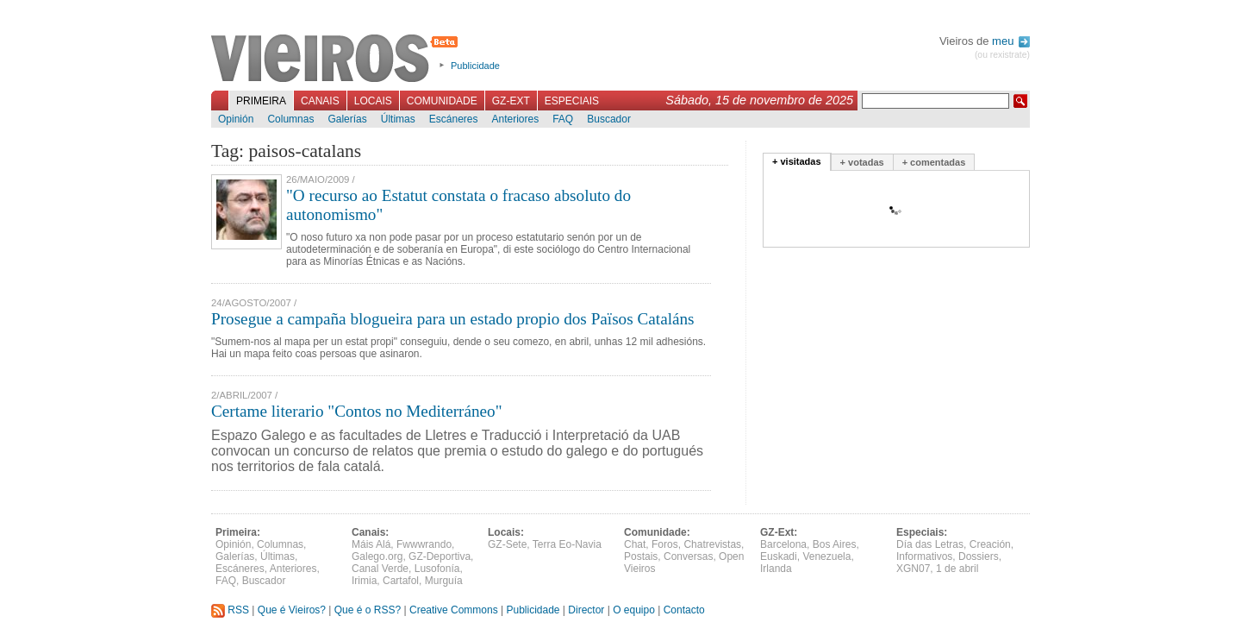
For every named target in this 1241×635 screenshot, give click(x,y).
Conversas (688, 556)
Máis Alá (371, 544)
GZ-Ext (511, 101)
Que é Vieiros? (292, 610)
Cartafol (401, 581)
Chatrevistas (712, 544)
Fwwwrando (424, 544)
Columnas (290, 119)
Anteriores (515, 119)
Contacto (684, 610)
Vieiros (337, 60)
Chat (634, 544)
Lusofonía (437, 569)
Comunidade (442, 101)
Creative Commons (453, 610)
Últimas (398, 119)
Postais (641, 556)
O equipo (634, 610)
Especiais (572, 101)
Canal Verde (380, 569)
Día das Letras (929, 544)
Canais (320, 101)
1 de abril (957, 569)
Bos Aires (835, 544)
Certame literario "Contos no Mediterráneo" (356, 411)
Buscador (609, 119)
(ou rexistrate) (1002, 55)
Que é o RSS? (367, 610)
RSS (230, 610)
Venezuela (826, 556)
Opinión (235, 119)
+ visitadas (796, 161)
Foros (665, 544)
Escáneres (453, 119)
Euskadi (778, 556)
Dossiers (978, 556)
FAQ (562, 119)
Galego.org (377, 556)
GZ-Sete (507, 544)
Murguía (444, 581)
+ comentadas (934, 162)
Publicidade (475, 65)
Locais (373, 101)
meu (1011, 41)
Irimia (364, 581)
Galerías (346, 119)
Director (586, 610)
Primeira (261, 101)
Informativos (924, 556)
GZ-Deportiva (439, 556)
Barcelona (783, 544)
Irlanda (776, 569)
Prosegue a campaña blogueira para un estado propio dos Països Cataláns (453, 319)
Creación (990, 544)
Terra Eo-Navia (567, 544)
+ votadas (862, 162)
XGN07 (913, 569)
